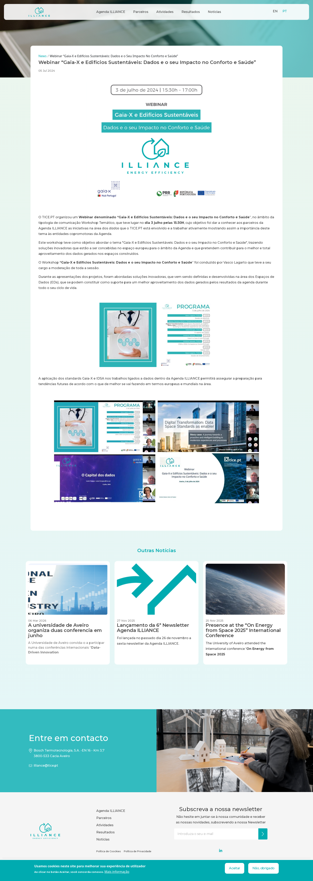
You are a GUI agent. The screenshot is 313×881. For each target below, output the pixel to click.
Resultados (190, 12)
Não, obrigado (263, 868)
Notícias (214, 12)
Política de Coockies (108, 851)
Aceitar (234, 868)
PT (284, 11)
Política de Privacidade (137, 851)
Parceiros (140, 12)
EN (275, 11)
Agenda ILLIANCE (110, 12)
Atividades (165, 12)
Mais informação (116, 871)
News (42, 56)
